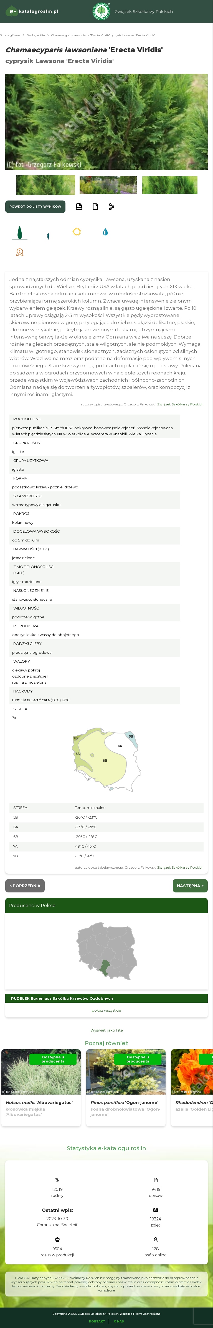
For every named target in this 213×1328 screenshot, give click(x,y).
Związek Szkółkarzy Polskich (180, 404)
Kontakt (97, 1321)
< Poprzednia (24, 885)
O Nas (119, 1321)
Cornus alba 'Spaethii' (57, 1224)
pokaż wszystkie (106, 1010)
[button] (45, 185)
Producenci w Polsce (32, 905)
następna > (190, 885)
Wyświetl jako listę (106, 1030)
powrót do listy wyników (35, 207)
